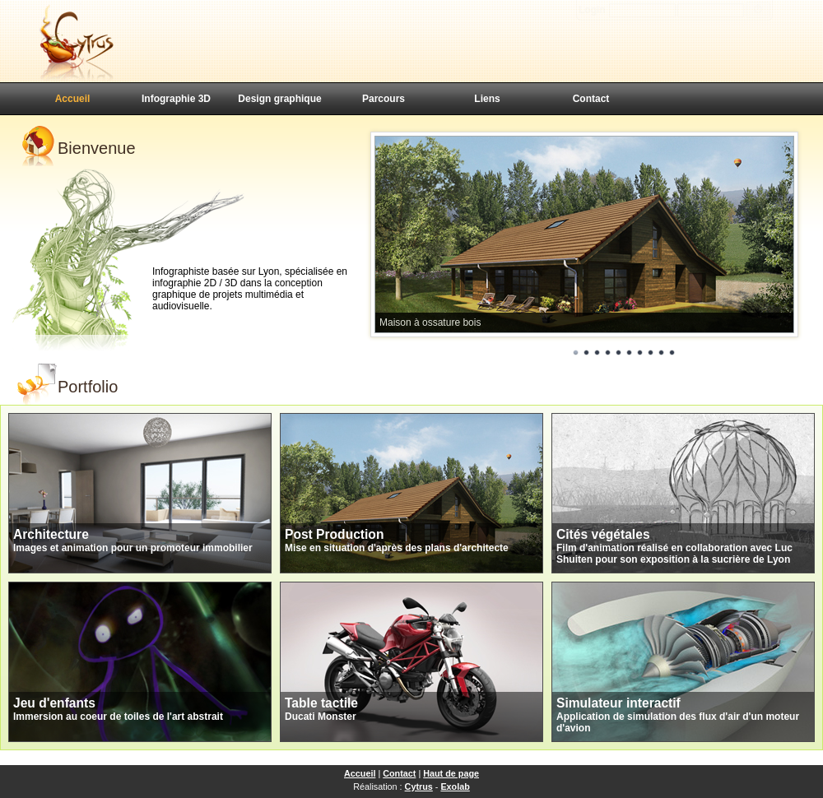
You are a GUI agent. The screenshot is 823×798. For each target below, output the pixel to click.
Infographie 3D (176, 98)
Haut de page (451, 773)
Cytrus (419, 786)
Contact (591, 98)
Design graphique (279, 98)
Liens (487, 98)
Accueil (73, 98)
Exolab (454, 786)
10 (672, 353)
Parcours (383, 98)
